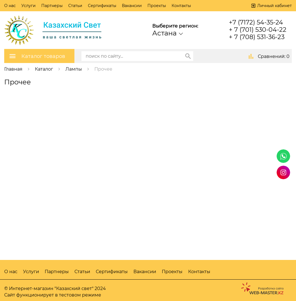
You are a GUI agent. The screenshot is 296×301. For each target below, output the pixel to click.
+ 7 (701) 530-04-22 (257, 29)
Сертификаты (102, 5)
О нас (10, 5)
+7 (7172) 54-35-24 (256, 22)
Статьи (75, 5)
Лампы (73, 69)
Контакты (181, 5)
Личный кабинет (274, 5)
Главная (13, 69)
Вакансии (132, 5)
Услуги (28, 5)
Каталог (44, 69)
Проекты (156, 5)
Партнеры (52, 5)
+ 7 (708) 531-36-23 (256, 37)
